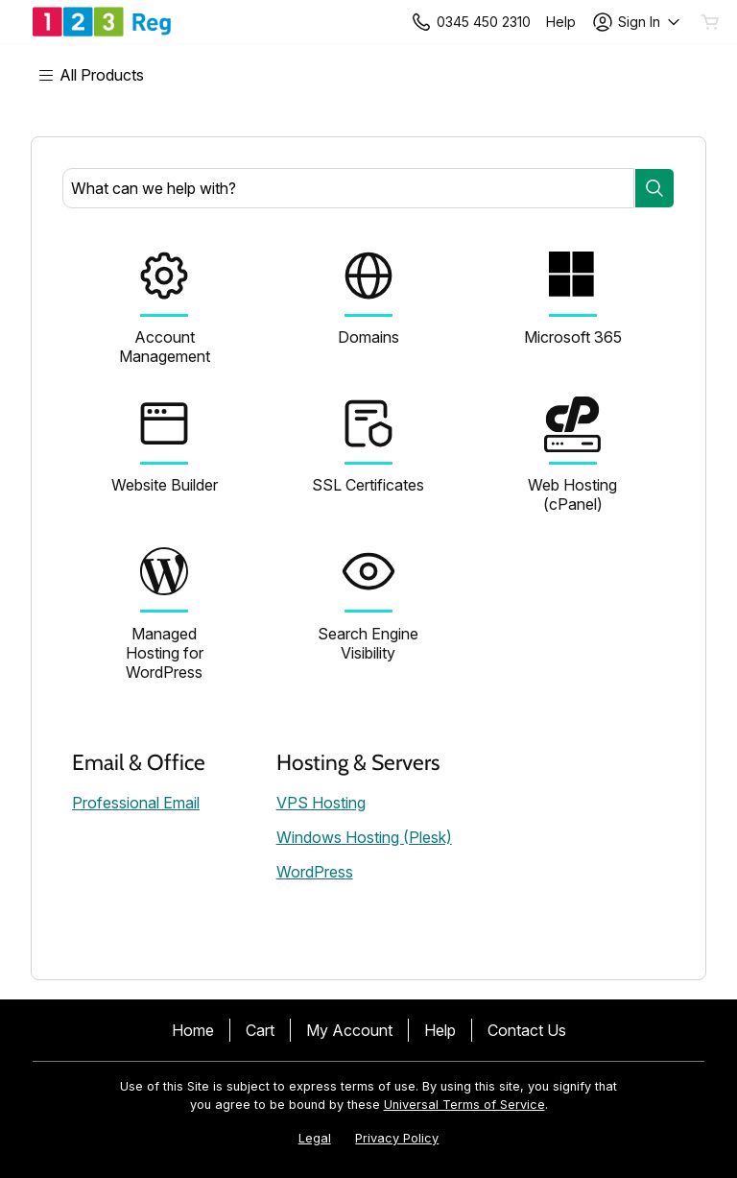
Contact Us (526, 1030)
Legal (314, 1138)
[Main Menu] (100, 75)
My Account (349, 1030)
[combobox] (348, 188)
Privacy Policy (397, 1138)
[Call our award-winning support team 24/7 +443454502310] (560, 21)
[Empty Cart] (711, 22)
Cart (260, 1030)
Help (440, 1030)
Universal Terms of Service (464, 1104)
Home (193, 1030)
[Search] (654, 188)
